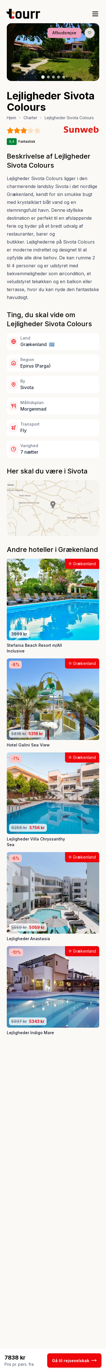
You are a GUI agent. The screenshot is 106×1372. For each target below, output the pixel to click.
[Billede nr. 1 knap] (43, 77)
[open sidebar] (95, 14)
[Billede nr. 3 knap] (53, 77)
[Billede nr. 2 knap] (48, 77)
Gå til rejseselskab (74, 1360)
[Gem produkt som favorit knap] (90, 33)
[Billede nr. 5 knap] (63, 77)
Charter (30, 117)
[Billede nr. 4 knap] (58, 77)
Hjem (11, 117)
